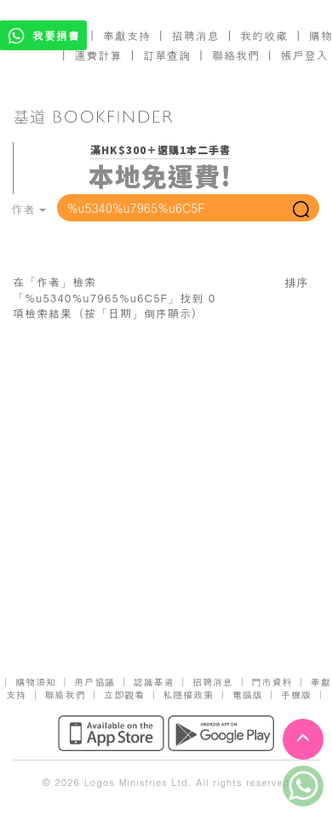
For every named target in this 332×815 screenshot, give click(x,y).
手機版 (296, 694)
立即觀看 (124, 694)
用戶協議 (94, 681)
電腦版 (247, 694)
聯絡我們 (236, 55)
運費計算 (99, 55)
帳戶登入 (305, 55)
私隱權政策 (188, 694)
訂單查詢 (167, 55)
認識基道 (154, 681)
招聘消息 (196, 35)
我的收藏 (264, 35)
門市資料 (271, 681)
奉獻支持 (127, 35)
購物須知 (35, 681)
